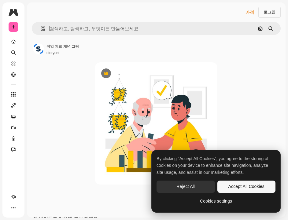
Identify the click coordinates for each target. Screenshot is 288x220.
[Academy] (13, 197)
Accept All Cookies (246, 186)
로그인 (269, 12)
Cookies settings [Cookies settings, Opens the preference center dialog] (216, 201)
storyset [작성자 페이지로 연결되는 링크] (52, 53)
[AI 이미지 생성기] (13, 116)
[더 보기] (13, 208)
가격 (250, 12)
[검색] (13, 52)
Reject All (185, 186)
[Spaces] (13, 105)
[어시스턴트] (13, 149)
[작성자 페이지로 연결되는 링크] (38, 48)
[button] (40, 28)
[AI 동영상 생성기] (13, 127)
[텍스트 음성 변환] (13, 138)
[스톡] (13, 63)
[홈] (13, 41)
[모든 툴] (13, 94)
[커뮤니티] (13, 74)
